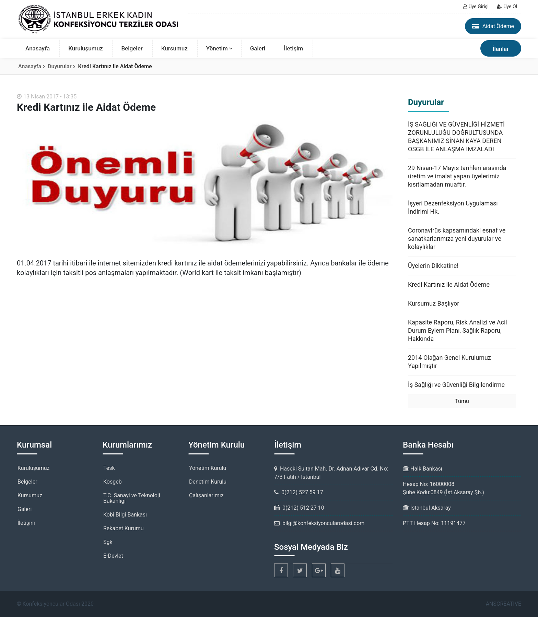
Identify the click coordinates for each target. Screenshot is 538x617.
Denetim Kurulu (207, 481)
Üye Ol (507, 6)
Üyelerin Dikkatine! (433, 265)
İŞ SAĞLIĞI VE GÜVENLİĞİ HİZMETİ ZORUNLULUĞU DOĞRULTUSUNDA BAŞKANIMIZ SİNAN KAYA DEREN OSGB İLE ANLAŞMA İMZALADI (456, 137)
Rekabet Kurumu (123, 528)
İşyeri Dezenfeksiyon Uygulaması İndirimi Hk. (453, 207)
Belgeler (131, 48)
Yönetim (217, 48)
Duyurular (59, 66)
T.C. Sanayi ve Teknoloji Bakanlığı (131, 498)
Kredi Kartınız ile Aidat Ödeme (449, 284)
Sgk (108, 542)
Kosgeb (112, 481)
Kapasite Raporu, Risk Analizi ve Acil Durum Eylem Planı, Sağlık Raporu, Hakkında (457, 330)
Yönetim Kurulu (207, 468)
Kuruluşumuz (85, 48)
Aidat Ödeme (493, 26)
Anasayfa (37, 48)
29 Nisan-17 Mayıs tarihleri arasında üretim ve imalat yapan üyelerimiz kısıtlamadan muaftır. (457, 176)
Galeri (258, 48)
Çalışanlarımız (206, 495)
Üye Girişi (476, 6)
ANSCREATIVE (503, 604)
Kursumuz (174, 48)
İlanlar (501, 48)
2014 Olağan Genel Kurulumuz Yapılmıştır (449, 361)
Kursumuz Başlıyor (433, 303)
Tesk (109, 468)
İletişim (293, 48)
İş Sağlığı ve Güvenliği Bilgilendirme (456, 384)
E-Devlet (113, 556)
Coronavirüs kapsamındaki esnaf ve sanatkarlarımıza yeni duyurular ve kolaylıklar (456, 238)
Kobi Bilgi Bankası (125, 514)
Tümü (462, 401)
